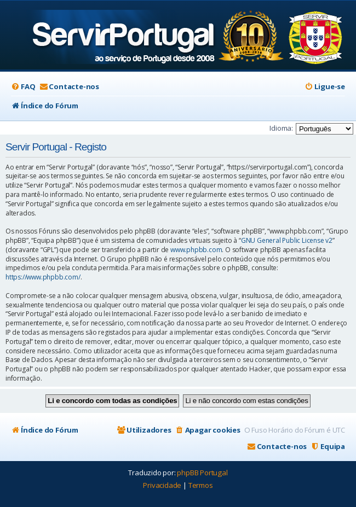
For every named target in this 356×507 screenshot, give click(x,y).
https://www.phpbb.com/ (43, 277)
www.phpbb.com (196, 250)
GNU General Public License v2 (286, 240)
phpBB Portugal (202, 472)
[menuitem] (23, 87)
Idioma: (281, 128)
